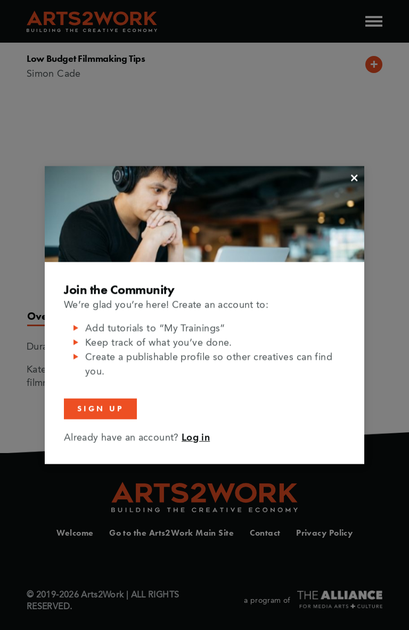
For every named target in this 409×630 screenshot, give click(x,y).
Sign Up (100, 408)
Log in (196, 437)
